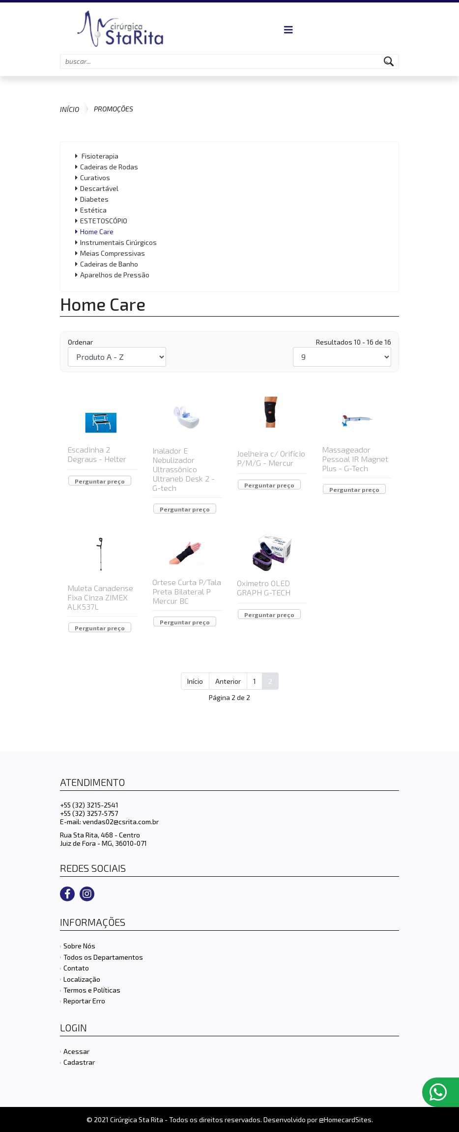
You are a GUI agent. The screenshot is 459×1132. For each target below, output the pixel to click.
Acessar (76, 1051)
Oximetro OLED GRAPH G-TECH (263, 587)
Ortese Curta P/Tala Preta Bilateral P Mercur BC (186, 591)
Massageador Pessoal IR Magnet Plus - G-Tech (355, 459)
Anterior (228, 681)
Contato (76, 968)
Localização (81, 979)
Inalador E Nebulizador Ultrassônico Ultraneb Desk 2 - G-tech (183, 469)
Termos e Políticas (91, 990)
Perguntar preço (100, 481)
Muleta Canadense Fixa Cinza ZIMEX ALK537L (100, 597)
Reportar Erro (84, 1001)
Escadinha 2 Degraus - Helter (96, 454)
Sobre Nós (79, 946)
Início (195, 681)
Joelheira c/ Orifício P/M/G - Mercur (271, 458)
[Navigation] (288, 29)
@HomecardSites (345, 1119)
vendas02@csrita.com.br (121, 821)
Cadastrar (79, 1062)
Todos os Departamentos (103, 957)
